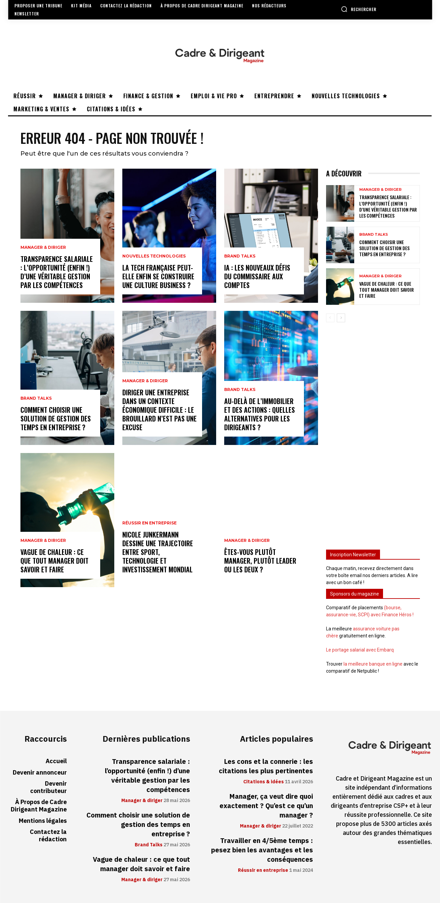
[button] (358, 9)
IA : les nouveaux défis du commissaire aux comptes (257, 276)
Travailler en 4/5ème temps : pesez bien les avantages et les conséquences (262, 850)
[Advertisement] (373, 432)
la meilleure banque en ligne (372, 664)
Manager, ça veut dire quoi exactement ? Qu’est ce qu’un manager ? (266, 805)
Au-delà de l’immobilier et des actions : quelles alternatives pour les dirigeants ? (259, 414)
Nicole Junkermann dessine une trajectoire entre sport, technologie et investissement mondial (157, 551)
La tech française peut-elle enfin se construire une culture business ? (158, 276)
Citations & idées (263, 782)
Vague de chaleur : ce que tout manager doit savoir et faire (54, 560)
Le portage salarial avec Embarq (360, 650)
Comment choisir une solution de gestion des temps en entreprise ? (55, 418)
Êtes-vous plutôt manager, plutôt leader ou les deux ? (260, 560)
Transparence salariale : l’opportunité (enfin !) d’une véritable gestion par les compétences (56, 272)
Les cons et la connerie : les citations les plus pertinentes (266, 766)
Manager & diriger (43, 247)
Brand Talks (36, 398)
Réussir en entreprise (149, 523)
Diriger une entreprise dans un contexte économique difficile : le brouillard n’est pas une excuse (159, 409)
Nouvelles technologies (154, 256)
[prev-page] (330, 318)
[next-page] (341, 318)
